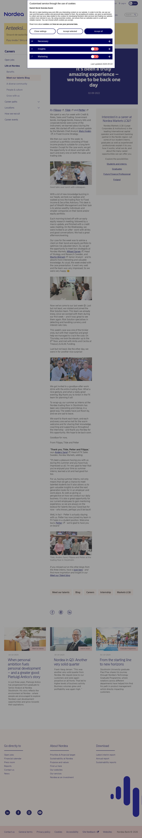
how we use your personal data (65, 24)
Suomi (50, 8)
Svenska (44, 8)
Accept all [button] (98, 31)
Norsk (38, 8)
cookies (46, 24)
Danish (32, 8)
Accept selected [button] (70, 31)
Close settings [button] (40, 31)
